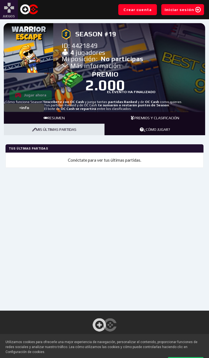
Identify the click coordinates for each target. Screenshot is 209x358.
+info (24, 107)
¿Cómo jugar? (155, 129)
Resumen (54, 118)
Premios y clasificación (154, 118)
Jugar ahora (35, 95)
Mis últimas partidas (54, 129)
